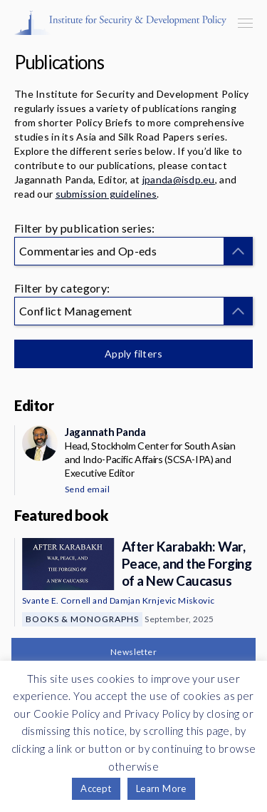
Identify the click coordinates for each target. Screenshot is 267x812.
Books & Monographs (82, 619)
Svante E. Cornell (56, 600)
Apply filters (133, 353)
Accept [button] (95, 788)
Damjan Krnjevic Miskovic (162, 600)
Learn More (161, 788)
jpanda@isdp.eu (178, 179)
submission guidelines (106, 194)
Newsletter (133, 651)
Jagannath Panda (105, 431)
